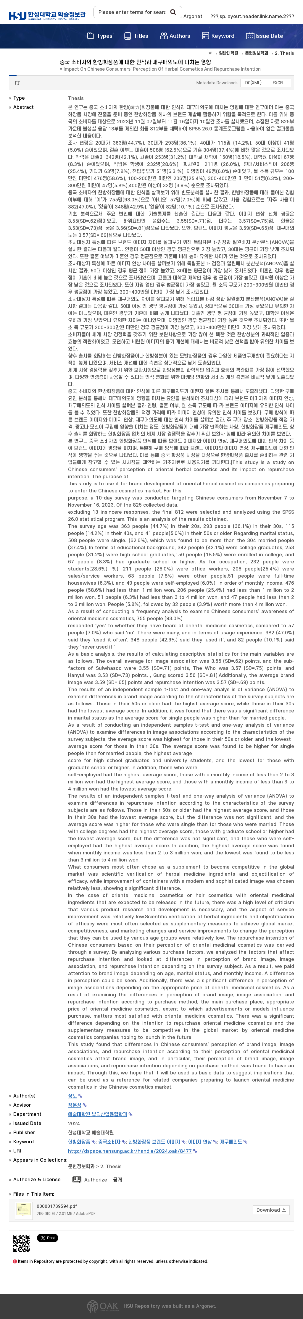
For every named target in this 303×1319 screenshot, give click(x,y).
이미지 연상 (200, 1142)
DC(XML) (253, 83)
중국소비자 (109, 1142)
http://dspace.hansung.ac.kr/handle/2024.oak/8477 (130, 1151)
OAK (47, 16)
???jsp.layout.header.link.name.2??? (252, 16)
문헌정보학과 (81, 1166)
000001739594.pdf (57, 1206)
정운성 (74, 1105)
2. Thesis (111, 1166)
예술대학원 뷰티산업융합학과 (97, 1114)
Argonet (192, 16)
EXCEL (278, 83)
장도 (72, 1096)
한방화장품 (79, 1142)
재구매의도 (231, 1142)
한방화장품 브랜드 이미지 (154, 1142)
